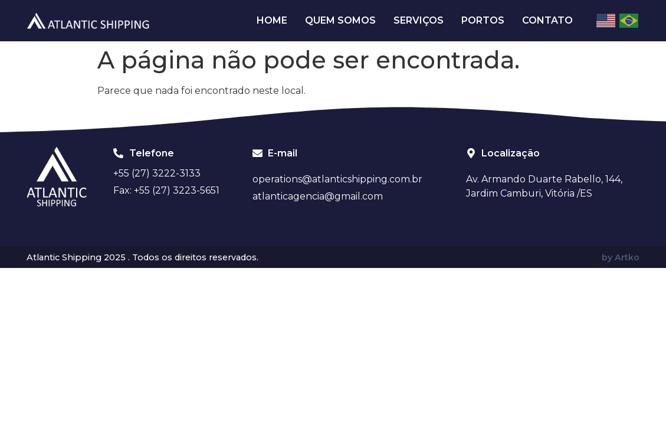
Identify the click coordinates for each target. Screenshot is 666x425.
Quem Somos (340, 20)
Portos (482, 20)
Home (272, 20)
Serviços (418, 20)
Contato (547, 20)
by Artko (620, 257)
